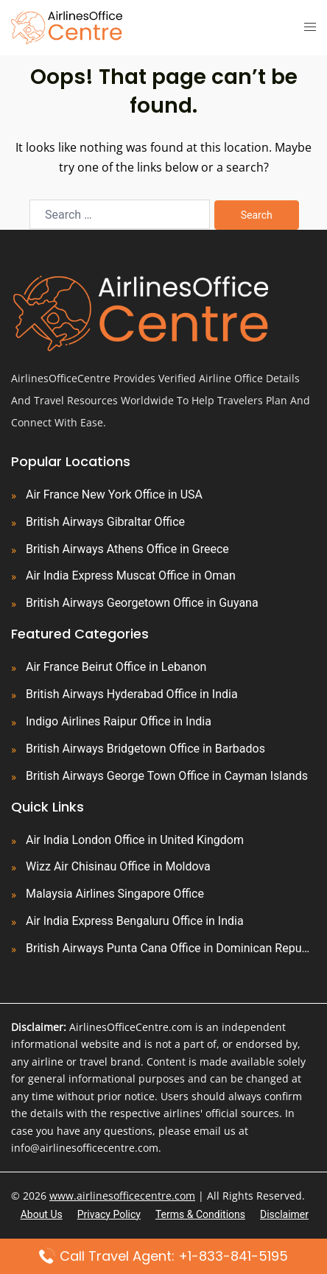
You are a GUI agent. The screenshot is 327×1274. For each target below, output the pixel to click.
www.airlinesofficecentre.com (122, 1196)
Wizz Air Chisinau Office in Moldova (118, 866)
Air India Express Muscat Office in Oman (131, 576)
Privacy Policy (109, 1214)
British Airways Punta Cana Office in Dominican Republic (171, 948)
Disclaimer (284, 1214)
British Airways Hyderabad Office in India (132, 694)
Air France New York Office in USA (114, 494)
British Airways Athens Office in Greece (127, 549)
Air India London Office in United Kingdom (135, 840)
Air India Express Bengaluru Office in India (135, 921)
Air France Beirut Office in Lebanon (116, 667)
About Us (42, 1214)
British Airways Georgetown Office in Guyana (142, 603)
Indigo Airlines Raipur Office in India (118, 721)
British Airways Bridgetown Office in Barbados (145, 749)
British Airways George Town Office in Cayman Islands (167, 776)
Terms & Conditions (200, 1214)
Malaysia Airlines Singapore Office (115, 894)
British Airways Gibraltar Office (105, 522)
